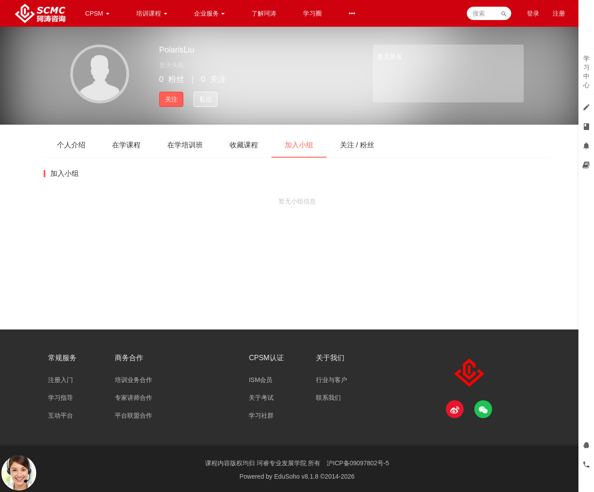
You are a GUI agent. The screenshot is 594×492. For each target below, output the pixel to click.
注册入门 (60, 379)
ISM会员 (260, 379)
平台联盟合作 (133, 415)
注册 (559, 13)
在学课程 (126, 145)
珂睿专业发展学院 (282, 463)
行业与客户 (331, 379)
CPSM (97, 13)
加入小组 (299, 145)
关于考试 (261, 397)
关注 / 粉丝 (357, 145)
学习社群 (261, 415)
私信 (205, 99)
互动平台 (60, 415)
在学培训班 (185, 145)
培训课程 (151, 13)
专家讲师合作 (133, 397)
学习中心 (586, 72)
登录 (533, 13)
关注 (171, 99)
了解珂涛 (263, 13)
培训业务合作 (133, 379)
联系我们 (328, 397)
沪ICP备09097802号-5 (358, 463)
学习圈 (312, 13)
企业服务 (209, 13)
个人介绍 (71, 145)
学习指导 (60, 397)
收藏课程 (244, 145)
